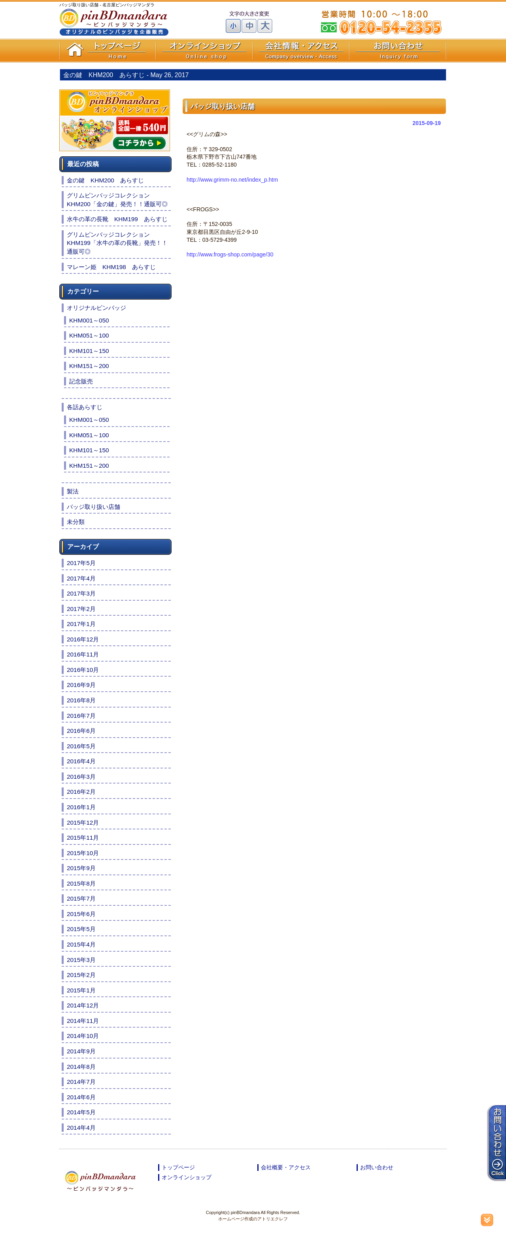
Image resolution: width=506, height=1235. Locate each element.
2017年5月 (81, 563)
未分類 (76, 521)
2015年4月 (81, 944)
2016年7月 (81, 715)
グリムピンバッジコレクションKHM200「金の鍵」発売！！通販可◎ (117, 199)
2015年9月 (81, 868)
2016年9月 (81, 684)
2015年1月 (81, 990)
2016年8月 (81, 700)
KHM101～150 (89, 350)
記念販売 (81, 381)
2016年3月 (81, 776)
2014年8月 (81, 1066)
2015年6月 (81, 914)
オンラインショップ (186, 1177)
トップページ (178, 1167)
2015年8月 (81, 883)
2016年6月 (81, 730)
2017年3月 (81, 593)
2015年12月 (83, 822)
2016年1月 (81, 807)
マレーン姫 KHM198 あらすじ (111, 267)
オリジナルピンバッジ (96, 307)
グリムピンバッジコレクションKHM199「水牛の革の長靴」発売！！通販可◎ (117, 243)
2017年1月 (81, 623)
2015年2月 (81, 974)
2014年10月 (83, 1035)
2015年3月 (81, 959)
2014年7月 (81, 1081)
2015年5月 (81, 929)
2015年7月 (81, 898)
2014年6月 (81, 1097)
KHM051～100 (89, 335)
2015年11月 (83, 837)
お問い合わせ (376, 1167)
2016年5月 (81, 746)
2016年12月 (83, 639)
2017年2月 (81, 608)
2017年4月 (81, 578)
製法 (73, 491)
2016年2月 (81, 791)
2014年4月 (81, 1127)
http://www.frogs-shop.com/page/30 (230, 254)
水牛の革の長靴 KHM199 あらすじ (117, 219)
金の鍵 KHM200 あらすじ (105, 180)
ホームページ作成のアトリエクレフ (253, 1218)
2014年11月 (83, 1020)
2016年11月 (83, 654)
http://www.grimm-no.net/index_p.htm (232, 179)
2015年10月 (83, 853)
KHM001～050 (89, 320)
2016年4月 (81, 761)
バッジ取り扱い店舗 (93, 506)
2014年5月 (81, 1112)
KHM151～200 (89, 365)
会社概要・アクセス (286, 1167)
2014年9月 (81, 1051)
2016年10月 (83, 669)
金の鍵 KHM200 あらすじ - (126, 75)
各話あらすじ (84, 407)
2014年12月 (83, 1005)
